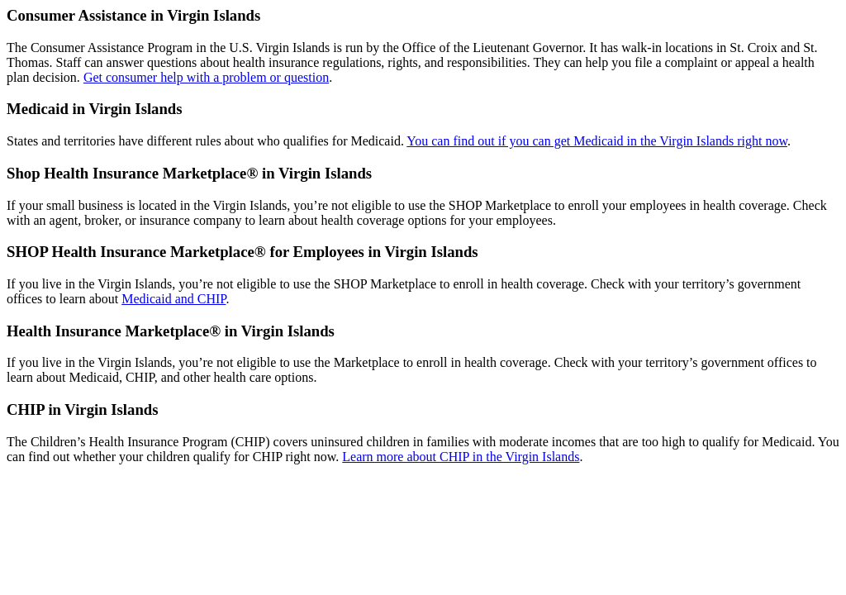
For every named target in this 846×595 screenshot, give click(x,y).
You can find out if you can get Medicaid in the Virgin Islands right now (596, 141)
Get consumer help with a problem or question (206, 77)
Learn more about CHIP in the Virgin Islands (460, 457)
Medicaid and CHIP (173, 299)
